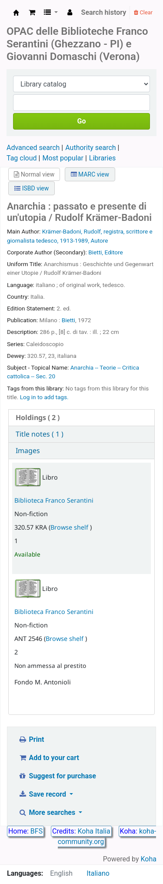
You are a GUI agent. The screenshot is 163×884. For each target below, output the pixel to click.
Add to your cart (48, 758)
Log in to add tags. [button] (44, 397)
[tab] (81, 417)
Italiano (98, 873)
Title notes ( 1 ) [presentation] (39, 434)
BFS (36, 831)
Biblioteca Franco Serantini (53, 500)
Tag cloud (22, 158)
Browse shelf (70, 527)
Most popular (62, 158)
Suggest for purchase (57, 776)
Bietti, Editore (105, 252)
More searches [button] (47, 812)
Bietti (68, 320)
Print (31, 739)
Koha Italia (93, 831)
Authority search (90, 147)
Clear (143, 12)
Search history (103, 12)
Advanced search (33, 147)
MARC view (90, 174)
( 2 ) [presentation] (38, 417)
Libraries (102, 158)
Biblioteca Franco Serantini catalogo (16, 13)
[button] (32, 12)
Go (81, 121)
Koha (148, 859)
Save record (43, 794)
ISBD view (31, 188)
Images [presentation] (28, 450)
